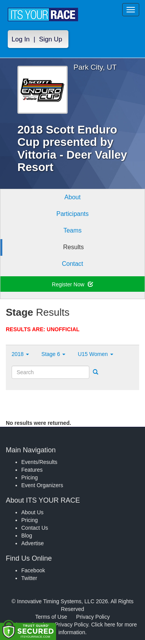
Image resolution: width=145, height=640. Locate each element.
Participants (72, 213)
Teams (72, 230)
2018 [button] (20, 354)
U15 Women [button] (95, 354)
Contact (72, 263)
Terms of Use (51, 617)
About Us (32, 512)
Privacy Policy (93, 617)
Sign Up (50, 39)
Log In (21, 39)
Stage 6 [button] (53, 354)
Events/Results (39, 462)
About (73, 197)
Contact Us (34, 528)
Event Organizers (42, 485)
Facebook (33, 570)
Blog (26, 535)
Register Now (72, 284)
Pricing (29, 477)
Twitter (29, 578)
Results (73, 247)
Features (32, 470)
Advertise (32, 543)
